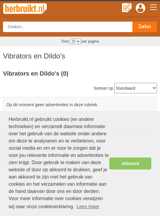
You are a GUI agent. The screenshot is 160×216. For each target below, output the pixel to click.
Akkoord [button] (130, 163)
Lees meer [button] (88, 206)
